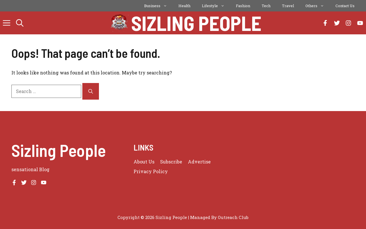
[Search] (90, 91)
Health (184, 5)
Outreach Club (233, 217)
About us (144, 162)
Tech (266, 5)
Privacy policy (151, 171)
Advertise (199, 162)
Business (158, 5)
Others (317, 5)
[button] (19, 22)
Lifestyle (216, 5)
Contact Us (345, 5)
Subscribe (171, 162)
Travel (288, 5)
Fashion (243, 5)
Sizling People (196, 22)
